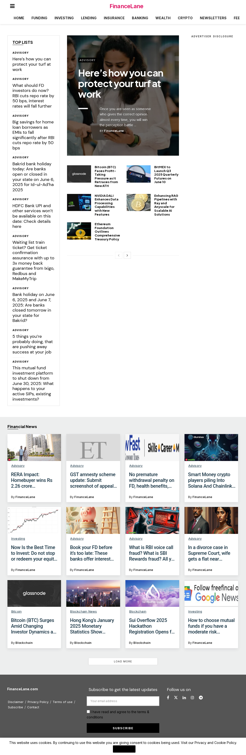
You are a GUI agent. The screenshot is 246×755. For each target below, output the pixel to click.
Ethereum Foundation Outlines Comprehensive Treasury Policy (107, 231)
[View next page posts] (127, 255)
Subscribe (15, 707)
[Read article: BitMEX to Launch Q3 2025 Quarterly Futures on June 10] (139, 174)
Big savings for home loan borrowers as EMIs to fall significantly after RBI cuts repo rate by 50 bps (33, 135)
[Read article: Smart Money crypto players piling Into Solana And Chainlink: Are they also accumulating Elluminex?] (211, 447)
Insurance (114, 18)
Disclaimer (16, 702)
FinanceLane (126, 6)
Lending (89, 18)
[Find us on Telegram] (201, 697)
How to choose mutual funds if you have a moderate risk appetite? (211, 626)
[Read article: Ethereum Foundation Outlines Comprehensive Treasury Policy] (79, 231)
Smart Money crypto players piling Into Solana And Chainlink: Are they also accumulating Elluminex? (210, 480)
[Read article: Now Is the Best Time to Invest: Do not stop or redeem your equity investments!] (34, 520)
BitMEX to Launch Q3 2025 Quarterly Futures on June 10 (166, 174)
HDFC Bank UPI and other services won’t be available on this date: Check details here (32, 216)
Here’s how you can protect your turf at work (31, 64)
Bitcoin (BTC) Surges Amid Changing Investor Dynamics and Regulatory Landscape (34, 626)
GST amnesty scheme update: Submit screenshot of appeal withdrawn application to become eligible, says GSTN (93, 480)
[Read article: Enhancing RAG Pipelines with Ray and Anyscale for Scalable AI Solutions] (139, 202)
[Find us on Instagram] (192, 697)
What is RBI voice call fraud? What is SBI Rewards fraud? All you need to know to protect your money (153, 553)
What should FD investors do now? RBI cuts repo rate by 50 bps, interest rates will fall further (33, 96)
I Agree (124, 749)
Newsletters (213, 18)
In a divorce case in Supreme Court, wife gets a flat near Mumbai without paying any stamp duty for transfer (211, 553)
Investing (64, 18)
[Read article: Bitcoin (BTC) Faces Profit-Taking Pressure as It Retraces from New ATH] (79, 174)
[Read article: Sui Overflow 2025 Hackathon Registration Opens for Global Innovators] (152, 593)
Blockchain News (83, 611)
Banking (140, 18)
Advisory (20, 52)
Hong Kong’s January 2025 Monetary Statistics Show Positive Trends (92, 626)
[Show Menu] (12, 6)
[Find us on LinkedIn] (184, 697)
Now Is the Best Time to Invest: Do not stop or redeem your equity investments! (33, 553)
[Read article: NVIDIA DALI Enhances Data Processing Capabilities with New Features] (79, 202)
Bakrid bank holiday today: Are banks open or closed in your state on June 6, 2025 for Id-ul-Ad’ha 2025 (33, 177)
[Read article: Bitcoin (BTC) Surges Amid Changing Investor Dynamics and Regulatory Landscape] (34, 593)
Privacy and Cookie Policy (215, 743)
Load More (123, 661)
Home (19, 18)
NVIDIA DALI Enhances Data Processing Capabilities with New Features (106, 205)
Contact (33, 707)
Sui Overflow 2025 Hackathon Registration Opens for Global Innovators (152, 626)
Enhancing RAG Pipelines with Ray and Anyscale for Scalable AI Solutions (166, 205)
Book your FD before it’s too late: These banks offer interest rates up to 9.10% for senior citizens (91, 553)
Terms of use (63, 702)
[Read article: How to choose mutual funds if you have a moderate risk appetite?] (211, 593)
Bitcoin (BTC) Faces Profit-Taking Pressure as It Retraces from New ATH (106, 176)
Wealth (163, 18)
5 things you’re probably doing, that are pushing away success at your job (32, 344)
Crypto (185, 18)
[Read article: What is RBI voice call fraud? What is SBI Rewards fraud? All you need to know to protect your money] (152, 520)
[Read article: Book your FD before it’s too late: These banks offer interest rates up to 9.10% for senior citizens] (93, 520)
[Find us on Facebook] (168, 697)
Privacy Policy (38, 702)
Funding (39, 18)
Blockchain (24, 643)
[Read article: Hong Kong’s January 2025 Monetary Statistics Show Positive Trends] (93, 593)
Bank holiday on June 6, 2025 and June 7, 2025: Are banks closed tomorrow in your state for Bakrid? (33, 307)
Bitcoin (16, 611)
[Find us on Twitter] (176, 697)
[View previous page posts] (118, 255)
